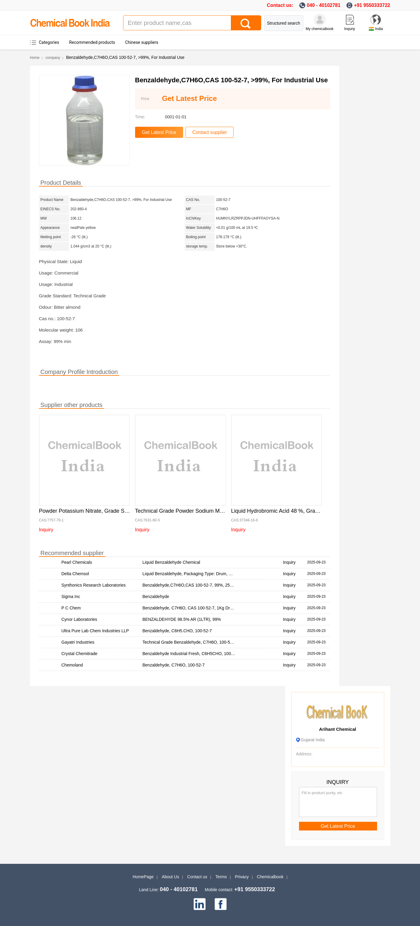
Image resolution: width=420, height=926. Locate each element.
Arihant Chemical (337, 729)
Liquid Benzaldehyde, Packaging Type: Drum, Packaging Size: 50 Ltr (207, 573)
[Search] (246, 23)
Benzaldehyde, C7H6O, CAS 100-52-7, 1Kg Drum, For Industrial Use (207, 608)
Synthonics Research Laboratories (94, 585)
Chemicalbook (270, 876)
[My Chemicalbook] (320, 20)
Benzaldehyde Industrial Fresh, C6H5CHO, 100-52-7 (192, 653)
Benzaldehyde (156, 596)
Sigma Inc (71, 596)
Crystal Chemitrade (80, 653)
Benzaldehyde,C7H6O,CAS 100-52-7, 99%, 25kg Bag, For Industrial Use (211, 585)
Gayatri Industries (78, 642)
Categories (49, 42)
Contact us (197, 876)
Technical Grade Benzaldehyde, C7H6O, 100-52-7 (189, 642)
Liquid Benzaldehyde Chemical (171, 562)
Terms (221, 876)
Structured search (283, 23)
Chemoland (72, 665)
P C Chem (71, 608)
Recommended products (92, 42)
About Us (170, 876)
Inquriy (349, 29)
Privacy (242, 876)
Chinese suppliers (141, 42)
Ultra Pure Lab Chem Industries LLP (95, 630)
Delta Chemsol (75, 573)
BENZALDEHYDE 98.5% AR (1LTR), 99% (182, 619)
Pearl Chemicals (77, 562)
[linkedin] (200, 904)
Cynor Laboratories (79, 619)
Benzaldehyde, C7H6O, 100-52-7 (174, 665)
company (53, 58)
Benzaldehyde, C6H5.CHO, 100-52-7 (177, 630)
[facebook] (221, 904)
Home (35, 58)
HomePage (143, 876)
